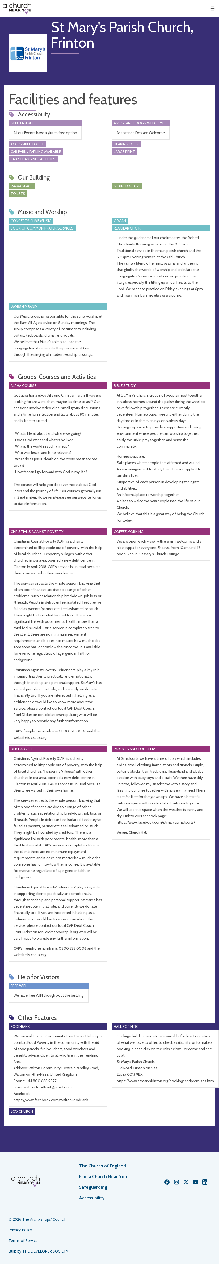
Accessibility (92, 1198)
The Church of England (102, 1166)
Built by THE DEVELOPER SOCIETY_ (39, 1251)
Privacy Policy (20, 1229)
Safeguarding (93, 1187)
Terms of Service (23, 1240)
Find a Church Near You (103, 1176)
